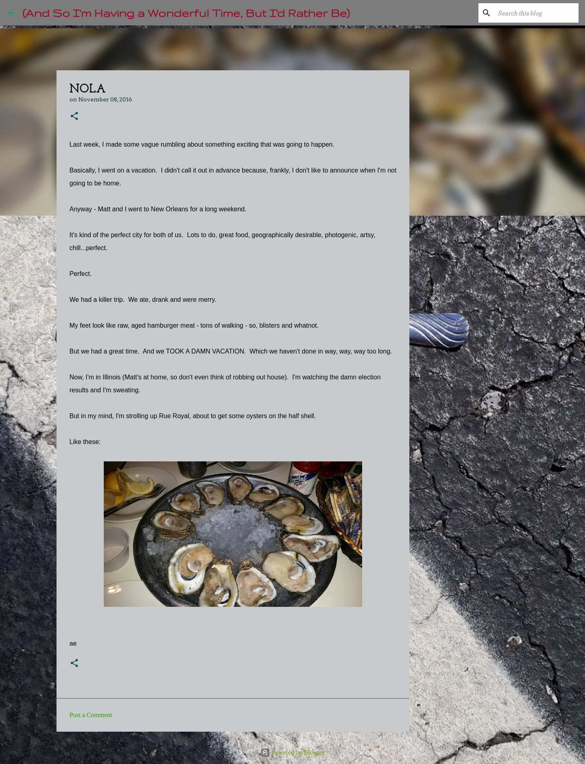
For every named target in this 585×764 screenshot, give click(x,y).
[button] (74, 116)
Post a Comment (90, 714)
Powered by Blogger (292, 752)
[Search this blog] (536, 13)
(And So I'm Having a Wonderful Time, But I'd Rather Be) (186, 12)
